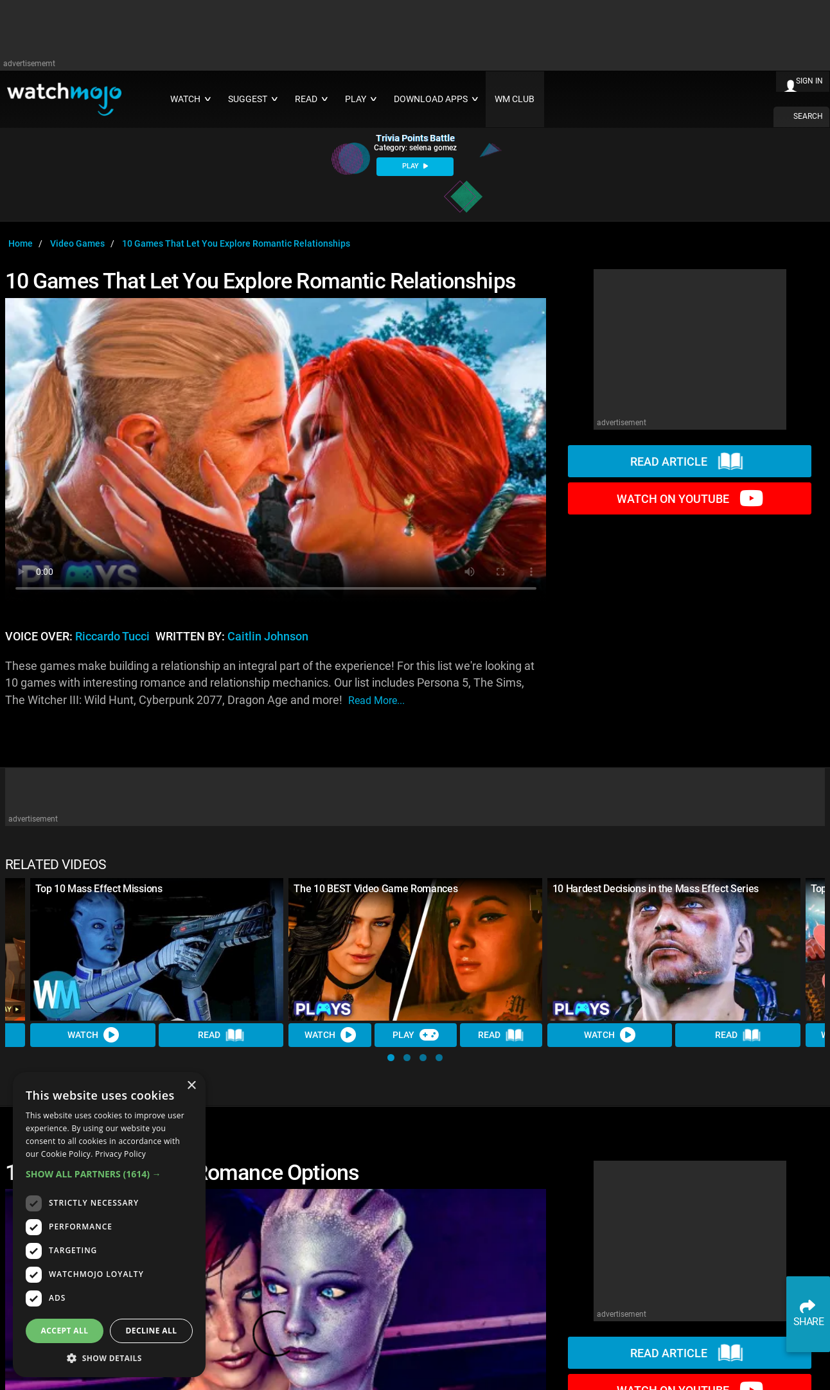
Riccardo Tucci (112, 636)
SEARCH (808, 116)
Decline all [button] (151, 1330)
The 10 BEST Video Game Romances (375, 889)
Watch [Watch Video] (93, 1035)
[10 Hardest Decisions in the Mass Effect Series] (673, 949)
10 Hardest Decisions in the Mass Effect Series (655, 889)
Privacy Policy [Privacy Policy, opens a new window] (120, 1153)
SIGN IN (809, 80)
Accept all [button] (65, 1330)
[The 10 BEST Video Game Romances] (415, 949)
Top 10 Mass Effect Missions (98, 889)
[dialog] (109, 1224)
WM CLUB (514, 99)
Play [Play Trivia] (416, 1035)
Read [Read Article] (221, 1035)
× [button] (191, 1086)
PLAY (415, 166)
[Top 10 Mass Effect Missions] (156, 949)
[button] (391, 1057)
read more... (376, 700)
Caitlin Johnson (267, 636)
